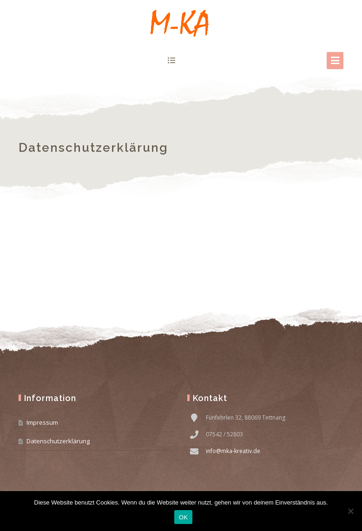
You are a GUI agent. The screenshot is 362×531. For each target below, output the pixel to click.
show (172, 60)
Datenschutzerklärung (58, 441)
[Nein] (350, 511)
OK (183, 517)
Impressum (42, 422)
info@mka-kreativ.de (233, 451)
